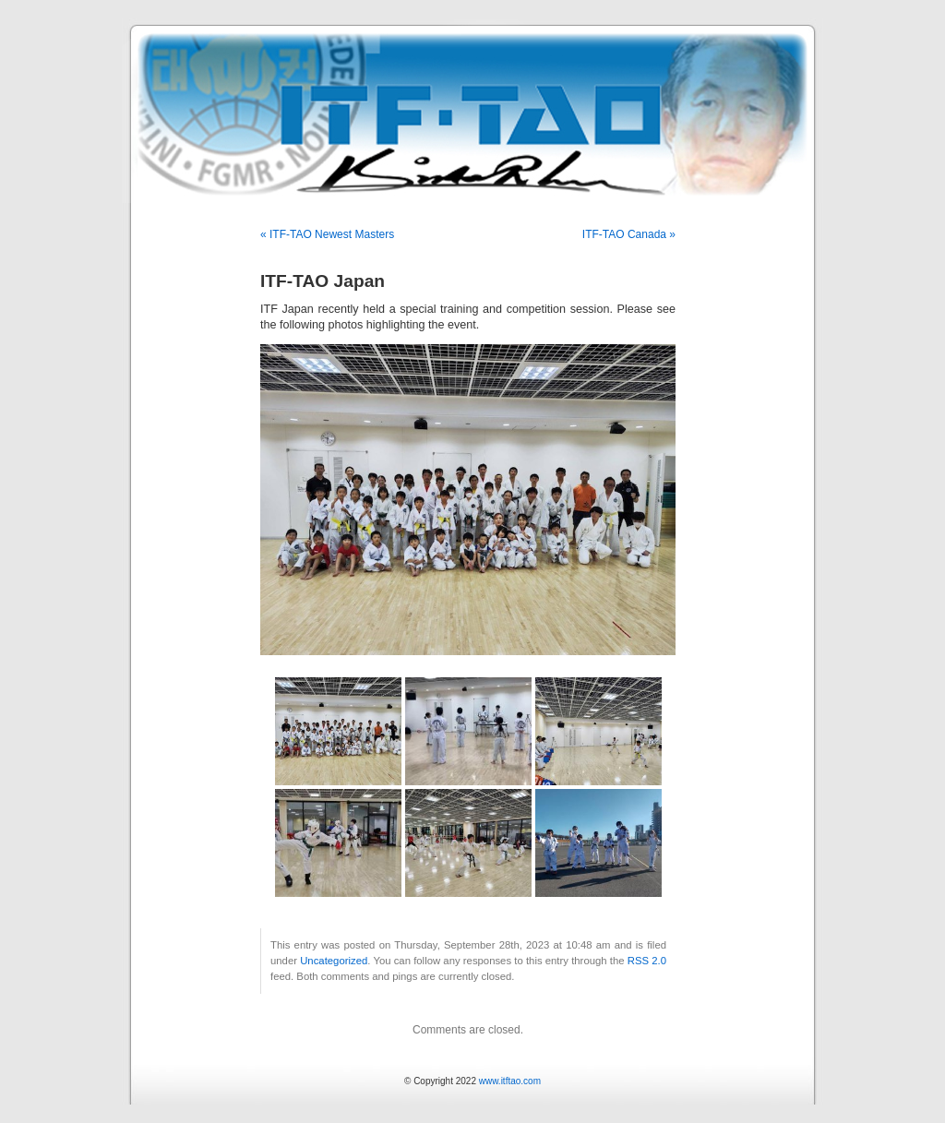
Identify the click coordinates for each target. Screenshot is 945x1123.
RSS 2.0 (647, 960)
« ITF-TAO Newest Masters (327, 234)
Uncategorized (333, 960)
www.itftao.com (510, 1081)
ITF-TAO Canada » (629, 234)
